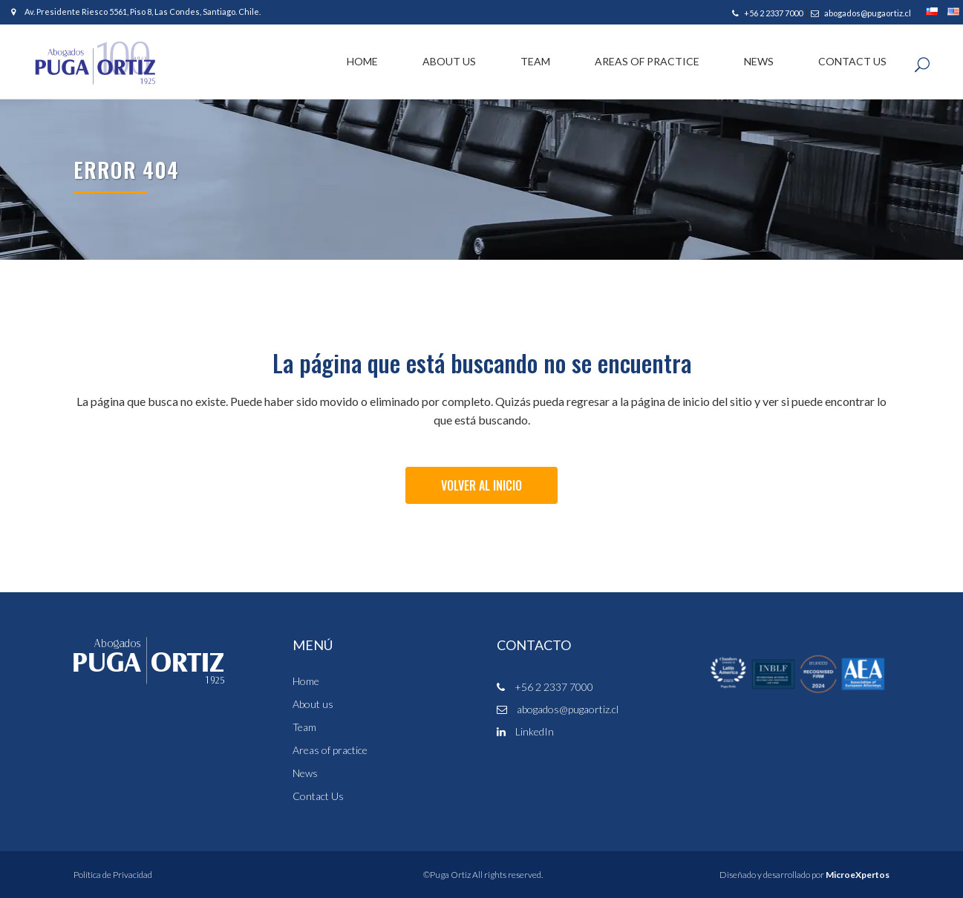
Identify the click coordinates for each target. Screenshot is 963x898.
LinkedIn (525, 731)
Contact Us (318, 796)
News (305, 773)
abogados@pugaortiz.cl (861, 13)
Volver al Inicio (481, 485)
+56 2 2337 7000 (767, 13)
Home (306, 681)
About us (313, 704)
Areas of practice (330, 750)
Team (304, 727)
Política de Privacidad (113, 874)
